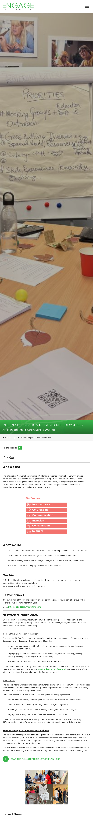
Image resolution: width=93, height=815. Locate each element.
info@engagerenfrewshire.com (24, 607)
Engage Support (13, 438)
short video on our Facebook (52, 669)
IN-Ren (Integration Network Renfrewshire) (36, 438)
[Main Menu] (87, 6)
